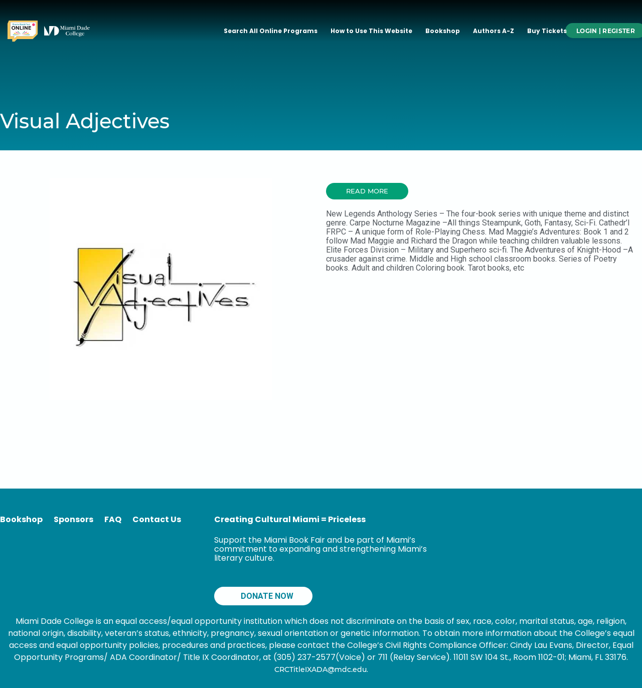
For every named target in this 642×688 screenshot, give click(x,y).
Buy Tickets (547, 31)
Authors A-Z (493, 31)
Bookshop (442, 31)
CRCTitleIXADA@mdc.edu (320, 669)
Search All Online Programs (270, 31)
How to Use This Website (371, 31)
